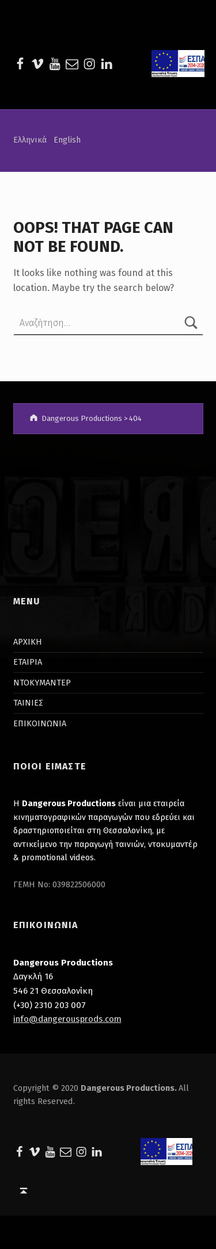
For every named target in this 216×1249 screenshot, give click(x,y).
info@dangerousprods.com (67, 1019)
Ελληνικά (30, 140)
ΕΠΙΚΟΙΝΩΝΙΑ (39, 723)
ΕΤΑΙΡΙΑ (27, 662)
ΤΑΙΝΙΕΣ (28, 703)
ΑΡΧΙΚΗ (27, 642)
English (67, 140)
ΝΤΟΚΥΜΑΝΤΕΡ (42, 682)
